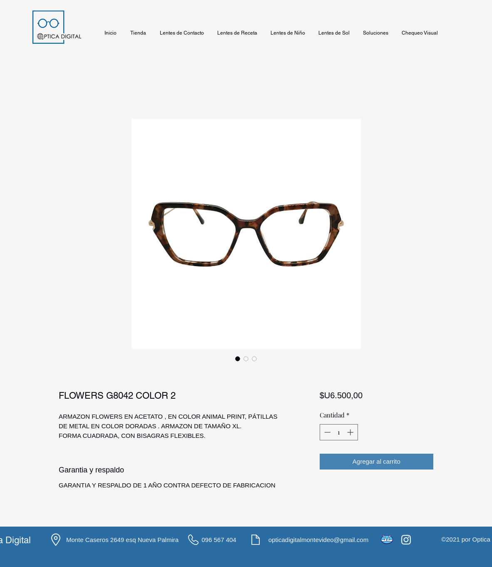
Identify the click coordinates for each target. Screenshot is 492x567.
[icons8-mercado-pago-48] (386, 539)
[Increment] (351, 432)
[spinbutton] (338, 432)
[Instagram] (406, 539)
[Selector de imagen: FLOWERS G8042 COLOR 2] (238, 359)
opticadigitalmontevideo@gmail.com (318, 539)
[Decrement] (326, 432)
